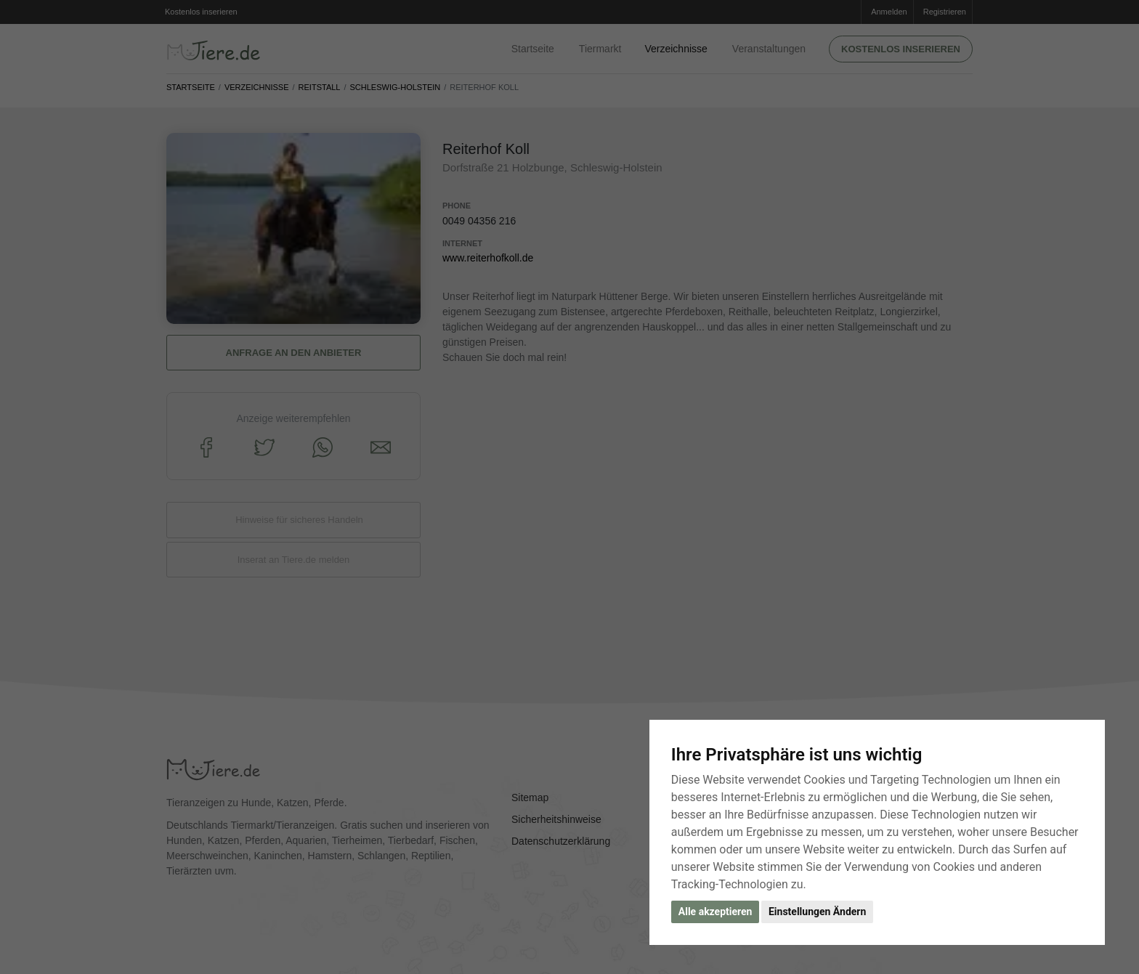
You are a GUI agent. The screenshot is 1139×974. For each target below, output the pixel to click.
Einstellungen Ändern (817, 911)
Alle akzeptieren (715, 911)
